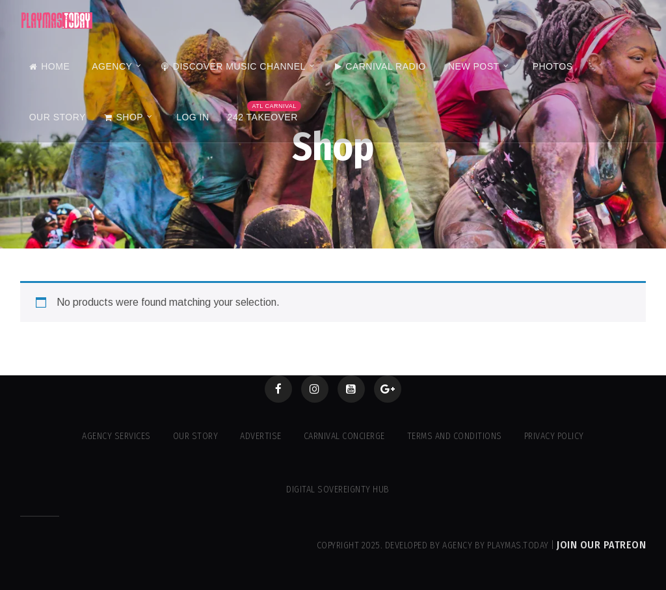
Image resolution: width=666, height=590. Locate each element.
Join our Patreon (601, 545)
